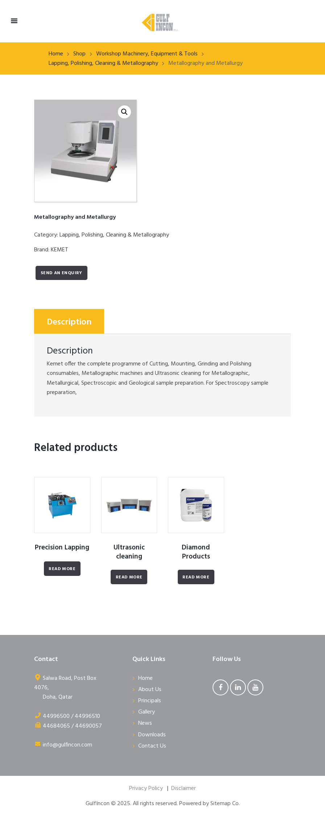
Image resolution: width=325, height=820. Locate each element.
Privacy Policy (146, 788)
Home (56, 54)
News (145, 723)
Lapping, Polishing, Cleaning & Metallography (103, 63)
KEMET (59, 250)
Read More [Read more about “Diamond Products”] (195, 577)
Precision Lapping (62, 547)
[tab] (69, 321)
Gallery (146, 712)
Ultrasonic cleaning (129, 552)
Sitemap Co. (225, 803)
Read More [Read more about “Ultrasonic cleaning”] (129, 577)
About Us (149, 689)
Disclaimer (183, 788)
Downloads (152, 735)
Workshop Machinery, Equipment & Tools (147, 54)
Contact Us (152, 746)
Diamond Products (196, 552)
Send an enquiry (61, 273)
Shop (79, 54)
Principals (149, 701)
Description (69, 322)
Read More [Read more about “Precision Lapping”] (62, 569)
